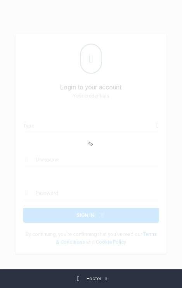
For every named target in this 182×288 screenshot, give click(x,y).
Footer (88, 279)
